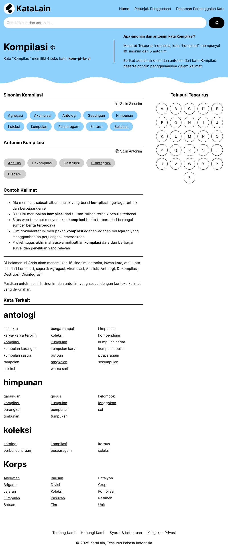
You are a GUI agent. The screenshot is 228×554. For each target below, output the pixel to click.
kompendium (109, 335)
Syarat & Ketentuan (126, 532)
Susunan (121, 126)
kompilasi (12, 342)
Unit (101, 504)
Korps (15, 464)
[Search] (216, 22)
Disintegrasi (101, 163)
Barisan (57, 478)
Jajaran (10, 491)
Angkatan (12, 478)
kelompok (106, 396)
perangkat (12, 409)
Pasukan (58, 498)
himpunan (106, 328)
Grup (102, 484)
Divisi (55, 484)
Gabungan (96, 115)
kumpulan (59, 342)
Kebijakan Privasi (161, 532)
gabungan (12, 396)
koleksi (57, 335)
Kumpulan (39, 126)
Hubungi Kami (92, 532)
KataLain (33, 8)
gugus (56, 396)
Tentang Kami (63, 532)
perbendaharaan (17, 450)
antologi (20, 315)
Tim (54, 504)
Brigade (10, 484)
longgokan (107, 403)
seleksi (9, 368)
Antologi (69, 115)
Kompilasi (106, 491)
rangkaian (59, 362)
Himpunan (124, 115)
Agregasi (15, 115)
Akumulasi (42, 115)
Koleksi (14, 126)
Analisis (14, 163)
